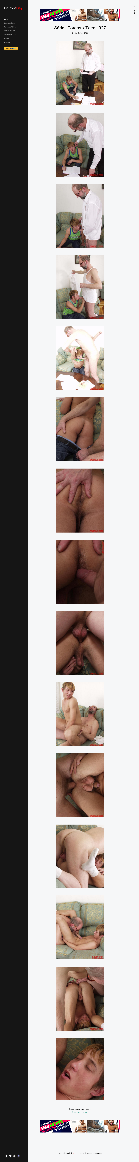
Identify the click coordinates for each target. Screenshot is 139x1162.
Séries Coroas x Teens (80, 1112)
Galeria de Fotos (9, 23)
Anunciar (7, 42)
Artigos (6, 38)
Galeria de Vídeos (10, 27)
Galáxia (71, 1153)
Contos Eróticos (9, 31)
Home (6, 19)
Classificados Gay (10, 35)
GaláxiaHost (97, 1153)
